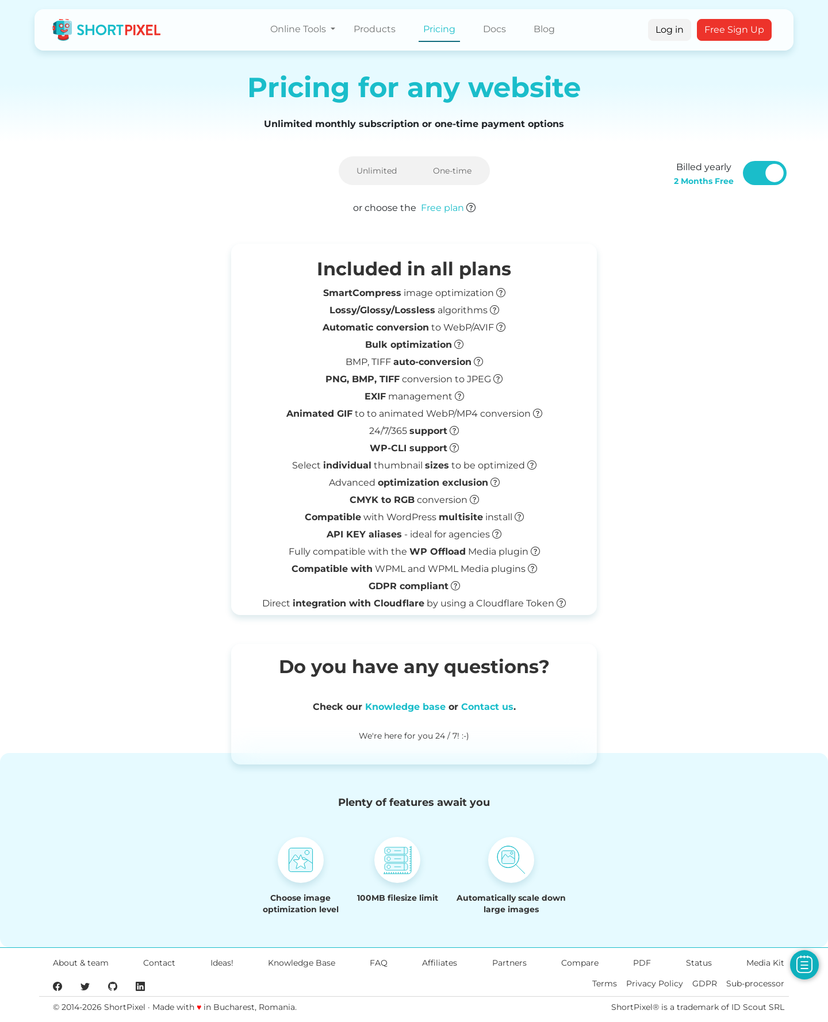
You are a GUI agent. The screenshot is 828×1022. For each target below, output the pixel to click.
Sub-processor (755, 983)
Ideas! (221, 963)
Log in (670, 29)
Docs (494, 29)
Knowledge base (405, 706)
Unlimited (376, 171)
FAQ (379, 963)
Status (699, 963)
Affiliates (439, 963)
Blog (544, 29)
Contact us (487, 706)
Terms (604, 983)
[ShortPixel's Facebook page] (57, 986)
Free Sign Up (734, 29)
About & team (81, 963)
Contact (159, 963)
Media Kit (765, 963)
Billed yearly (704, 174)
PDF (642, 963)
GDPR (704, 983)
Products (375, 29)
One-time (452, 171)
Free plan (442, 207)
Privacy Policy (654, 983)
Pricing (439, 29)
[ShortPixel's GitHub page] (112, 986)
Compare (580, 963)
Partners (509, 963)
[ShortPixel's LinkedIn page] (140, 986)
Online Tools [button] (299, 29)
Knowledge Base (301, 963)
